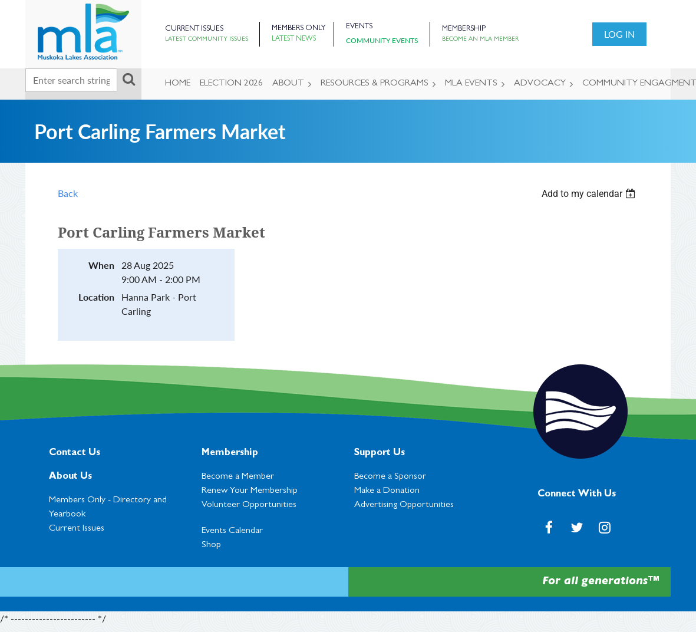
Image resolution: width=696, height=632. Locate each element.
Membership (464, 29)
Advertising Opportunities (404, 505)
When (101, 265)
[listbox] (590, 193)
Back (68, 193)
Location (96, 296)
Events (359, 27)
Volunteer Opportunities (249, 505)
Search (128, 79)
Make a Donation (387, 491)
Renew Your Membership (250, 491)
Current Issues (194, 29)
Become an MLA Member (480, 39)
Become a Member (238, 477)
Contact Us (74, 453)
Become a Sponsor (390, 477)
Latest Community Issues (206, 39)
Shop (211, 545)
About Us (70, 477)
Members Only (298, 28)
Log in (619, 34)
